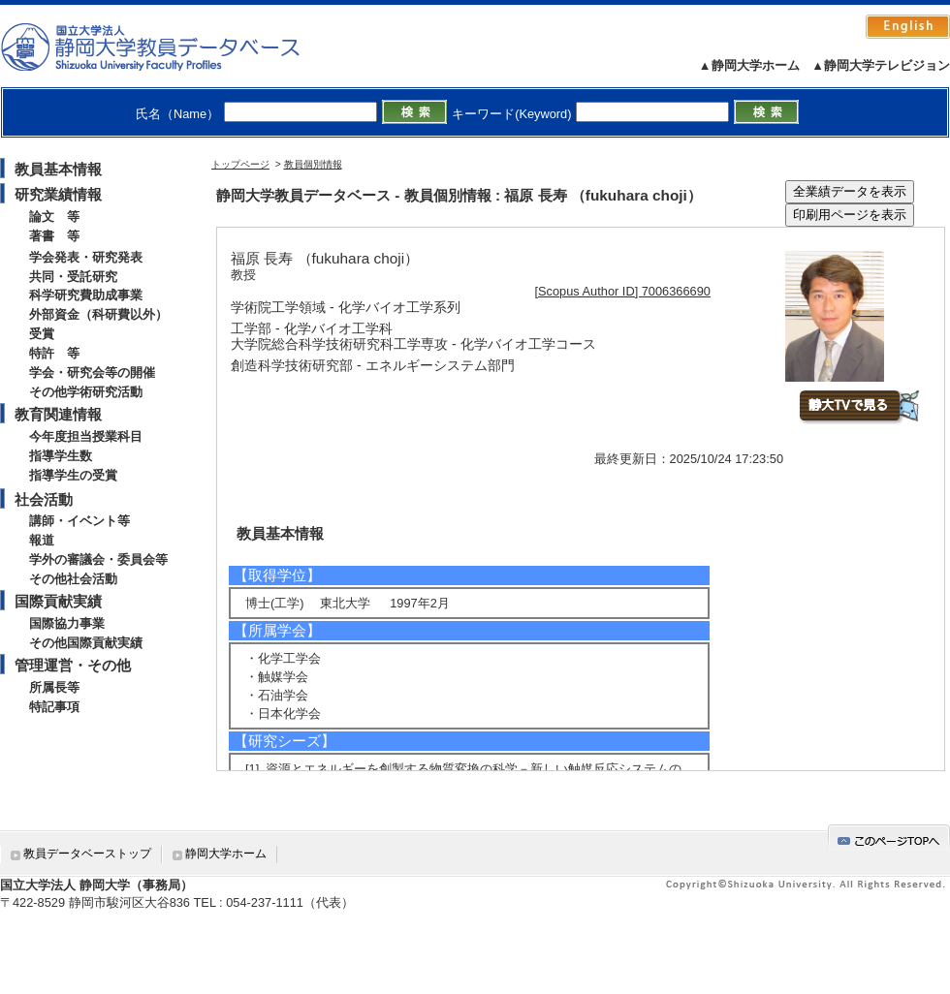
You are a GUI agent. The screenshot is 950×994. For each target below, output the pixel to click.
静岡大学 (170, 46)
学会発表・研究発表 (85, 257)
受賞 (41, 333)
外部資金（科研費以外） (98, 314)
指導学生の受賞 (73, 475)
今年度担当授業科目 (85, 436)
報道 (41, 540)
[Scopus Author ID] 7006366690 (623, 291)
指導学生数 (60, 456)
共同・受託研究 (73, 276)
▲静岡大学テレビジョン (880, 65)
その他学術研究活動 (85, 392)
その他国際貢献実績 (85, 643)
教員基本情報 (58, 169)
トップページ (240, 164)
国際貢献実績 (58, 601)
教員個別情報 (313, 164)
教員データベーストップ (87, 853)
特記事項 (54, 706)
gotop (889, 837)
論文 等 (54, 216)
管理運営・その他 (73, 665)
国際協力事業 (67, 623)
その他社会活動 (73, 579)
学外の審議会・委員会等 (98, 559)
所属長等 (54, 687)
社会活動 (44, 499)
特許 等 (54, 353)
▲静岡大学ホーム (749, 65)
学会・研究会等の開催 (92, 372)
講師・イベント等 (79, 520)
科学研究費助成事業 (85, 295)
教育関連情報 (58, 414)
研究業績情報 (58, 194)
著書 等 (54, 236)
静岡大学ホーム (226, 853)
